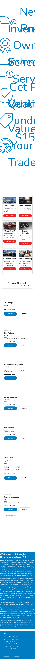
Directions (6, 655)
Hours (11, 655)
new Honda (6, 578)
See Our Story (10, 215)
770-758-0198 (13, 646)
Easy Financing (25, 268)
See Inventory (10, 241)
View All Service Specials (26, 285)
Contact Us (17, 655)
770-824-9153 (12, 643)
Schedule (10, 313)
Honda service (22, 604)
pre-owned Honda (23, 591)
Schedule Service (10, 268)
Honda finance (23, 595)
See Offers (25, 215)
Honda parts (19, 613)
